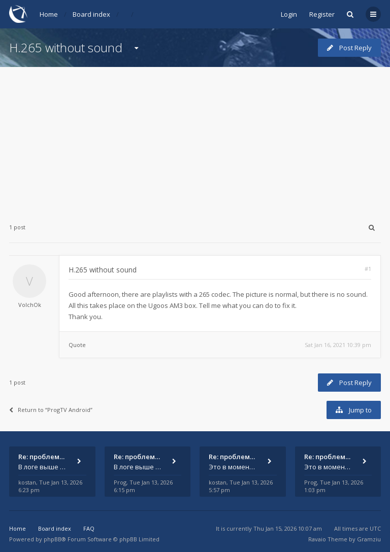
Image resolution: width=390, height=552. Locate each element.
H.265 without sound (65, 47)
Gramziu (369, 539)
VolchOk (29, 304)
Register (322, 14)
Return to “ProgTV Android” (50, 409)
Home (49, 14)
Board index (91, 14)
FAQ (88, 528)
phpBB (52, 539)
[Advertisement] (195, 138)
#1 (368, 268)
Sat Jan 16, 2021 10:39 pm (338, 345)
